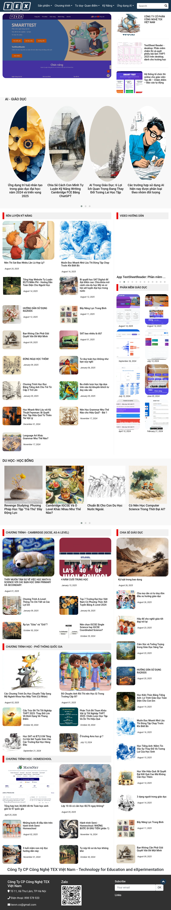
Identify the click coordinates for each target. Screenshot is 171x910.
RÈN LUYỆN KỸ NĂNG (19, 215)
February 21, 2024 (155, 488)
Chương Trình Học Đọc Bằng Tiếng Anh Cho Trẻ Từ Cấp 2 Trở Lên (37, 387)
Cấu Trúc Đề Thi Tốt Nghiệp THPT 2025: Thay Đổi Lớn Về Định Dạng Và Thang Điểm (37, 803)
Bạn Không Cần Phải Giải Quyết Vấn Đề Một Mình (36, 335)
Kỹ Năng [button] (107, 5)
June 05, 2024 (153, 453)
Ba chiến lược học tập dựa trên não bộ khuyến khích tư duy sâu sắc (94, 387)
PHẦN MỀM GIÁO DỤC (133, 344)
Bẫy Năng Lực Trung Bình (93, 308)
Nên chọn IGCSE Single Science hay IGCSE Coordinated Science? (92, 716)
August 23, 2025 (144, 716)
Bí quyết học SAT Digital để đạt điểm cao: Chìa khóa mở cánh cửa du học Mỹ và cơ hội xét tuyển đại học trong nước (95, 285)
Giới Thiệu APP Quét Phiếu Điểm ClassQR (129, 480)
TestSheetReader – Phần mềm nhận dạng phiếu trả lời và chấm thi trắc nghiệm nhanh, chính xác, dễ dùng (157, 371)
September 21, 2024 (32, 840)
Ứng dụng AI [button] (124, 5)
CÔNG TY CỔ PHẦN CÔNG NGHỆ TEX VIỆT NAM (154, 19)
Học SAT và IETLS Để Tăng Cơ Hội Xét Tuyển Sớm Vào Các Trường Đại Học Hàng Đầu (37, 829)
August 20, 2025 (11, 269)
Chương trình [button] (62, 5)
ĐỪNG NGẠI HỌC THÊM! (36, 359)
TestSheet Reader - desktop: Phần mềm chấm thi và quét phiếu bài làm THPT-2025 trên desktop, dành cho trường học (155, 52)
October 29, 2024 (87, 725)
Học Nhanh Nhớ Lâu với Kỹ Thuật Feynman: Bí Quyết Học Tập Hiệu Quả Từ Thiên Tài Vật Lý (37, 414)
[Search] (152, 6)
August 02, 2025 (11, 791)
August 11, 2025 (87, 314)
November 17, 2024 (88, 418)
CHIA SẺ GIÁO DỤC (131, 621)
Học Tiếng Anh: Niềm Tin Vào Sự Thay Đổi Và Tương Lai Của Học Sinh (151, 837)
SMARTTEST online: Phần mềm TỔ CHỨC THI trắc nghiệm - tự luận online (157, 478)
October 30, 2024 (30, 719)
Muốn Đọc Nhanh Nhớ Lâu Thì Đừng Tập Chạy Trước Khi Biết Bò (151, 812)
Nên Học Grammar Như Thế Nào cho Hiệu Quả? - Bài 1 (94, 411)
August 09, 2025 (30, 342)
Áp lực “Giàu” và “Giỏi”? (35, 713)
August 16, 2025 (68, 271)
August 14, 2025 (30, 291)
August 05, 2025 (68, 901)
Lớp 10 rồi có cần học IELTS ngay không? (82, 894)
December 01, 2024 (31, 424)
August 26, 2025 (125, 674)
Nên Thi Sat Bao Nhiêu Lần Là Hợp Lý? (24, 262)
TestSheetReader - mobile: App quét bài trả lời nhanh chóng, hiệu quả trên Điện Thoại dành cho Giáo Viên (157, 441)
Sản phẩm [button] (44, 5)
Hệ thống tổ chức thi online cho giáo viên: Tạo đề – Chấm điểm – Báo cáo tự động (155, 78)
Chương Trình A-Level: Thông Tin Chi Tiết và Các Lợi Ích (36, 691)
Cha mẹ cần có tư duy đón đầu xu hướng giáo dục (150, 684)
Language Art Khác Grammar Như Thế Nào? (35, 437)
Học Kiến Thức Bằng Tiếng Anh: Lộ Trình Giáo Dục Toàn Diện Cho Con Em (152, 787)
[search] (166, 6)
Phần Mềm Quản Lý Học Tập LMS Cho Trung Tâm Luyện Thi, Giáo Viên (128, 373)
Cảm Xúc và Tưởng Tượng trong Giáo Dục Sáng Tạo (150, 734)
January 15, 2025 (69, 674)
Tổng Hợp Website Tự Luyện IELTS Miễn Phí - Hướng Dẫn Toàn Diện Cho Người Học (37, 282)
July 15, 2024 (86, 831)
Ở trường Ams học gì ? (91, 825)
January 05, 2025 (30, 396)
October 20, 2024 (87, 814)
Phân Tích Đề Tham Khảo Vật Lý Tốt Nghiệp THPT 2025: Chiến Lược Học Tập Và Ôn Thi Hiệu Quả (94, 803)
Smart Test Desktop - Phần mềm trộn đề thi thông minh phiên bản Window (55, 83)
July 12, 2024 (124, 453)
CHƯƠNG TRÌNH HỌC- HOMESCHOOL (29, 847)
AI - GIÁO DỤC (15, 99)
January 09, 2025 (30, 365)
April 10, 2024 (124, 488)
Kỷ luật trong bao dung (130, 668)
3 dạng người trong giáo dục (152, 885)
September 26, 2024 (127, 418)
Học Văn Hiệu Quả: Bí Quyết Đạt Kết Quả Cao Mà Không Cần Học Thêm (151, 863)
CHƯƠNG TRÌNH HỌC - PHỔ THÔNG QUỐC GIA (34, 735)
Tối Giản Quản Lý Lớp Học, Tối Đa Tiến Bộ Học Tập (157, 409)
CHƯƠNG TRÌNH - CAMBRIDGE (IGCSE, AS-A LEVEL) (37, 621)
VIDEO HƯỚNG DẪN (132, 215)
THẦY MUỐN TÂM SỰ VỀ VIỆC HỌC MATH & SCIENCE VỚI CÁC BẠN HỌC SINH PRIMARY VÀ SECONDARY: (27, 671)
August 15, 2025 (144, 846)
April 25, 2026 (10, 904)
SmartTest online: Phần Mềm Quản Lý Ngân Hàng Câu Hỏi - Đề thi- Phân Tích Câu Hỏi (129, 407)
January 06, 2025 (87, 368)
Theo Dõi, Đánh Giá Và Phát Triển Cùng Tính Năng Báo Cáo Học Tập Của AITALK (129, 443)
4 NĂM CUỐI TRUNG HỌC (74, 668)
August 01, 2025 (87, 339)
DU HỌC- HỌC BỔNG (18, 496)
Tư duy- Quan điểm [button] (86, 5)
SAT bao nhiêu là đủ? (91, 333)
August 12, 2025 (87, 297)
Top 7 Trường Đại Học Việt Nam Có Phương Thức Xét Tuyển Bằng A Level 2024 (94, 691)
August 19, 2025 (144, 796)
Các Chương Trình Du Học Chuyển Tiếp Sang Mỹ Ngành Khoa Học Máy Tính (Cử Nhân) (27, 784)
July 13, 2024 (153, 418)
